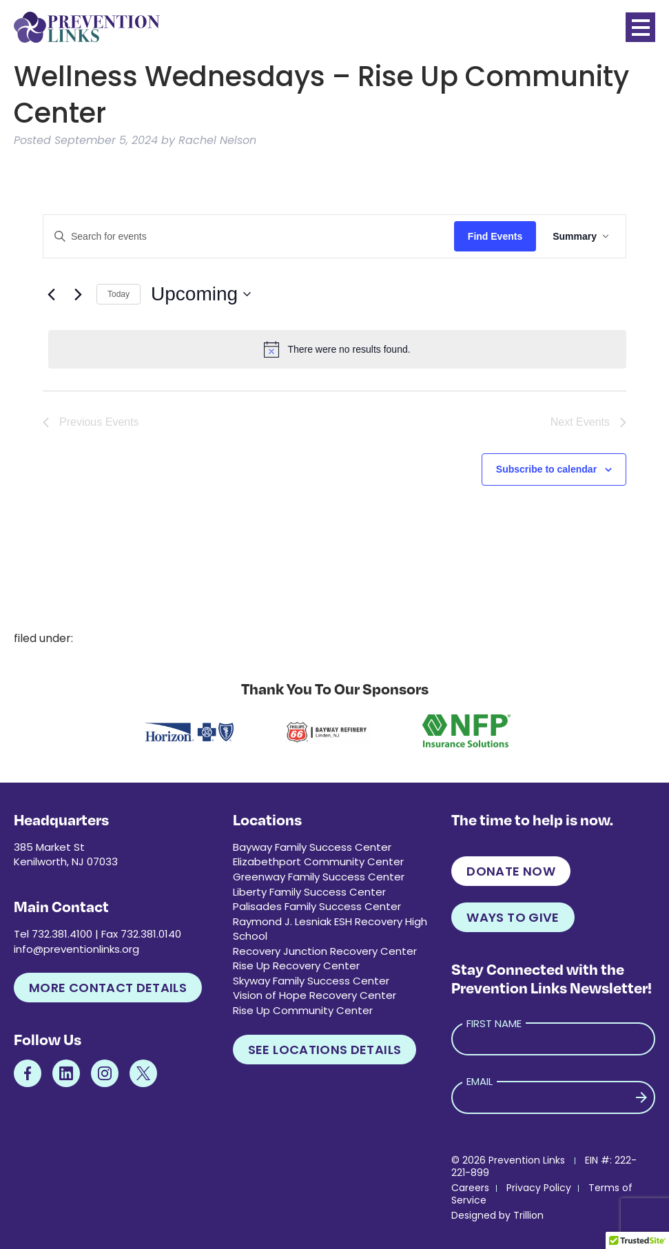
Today (118, 294)
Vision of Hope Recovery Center (314, 995)
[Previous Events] (51, 294)
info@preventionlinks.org (76, 949)
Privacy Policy (538, 1188)
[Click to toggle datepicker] (201, 294)
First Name (494, 1023)
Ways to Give (512, 917)
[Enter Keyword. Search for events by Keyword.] (248, 236)
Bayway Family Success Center (312, 847)
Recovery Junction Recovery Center (325, 951)
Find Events (495, 236)
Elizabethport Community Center (318, 861)
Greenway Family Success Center (318, 876)
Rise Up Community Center (303, 1010)
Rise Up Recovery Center (296, 965)
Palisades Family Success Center (317, 906)
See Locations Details (325, 1049)
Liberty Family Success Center (309, 892)
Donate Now (510, 871)
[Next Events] (78, 294)
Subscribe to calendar (546, 469)
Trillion (528, 1215)
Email (479, 1081)
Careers (470, 1188)
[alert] (337, 349)
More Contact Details (108, 987)
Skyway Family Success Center (311, 980)
